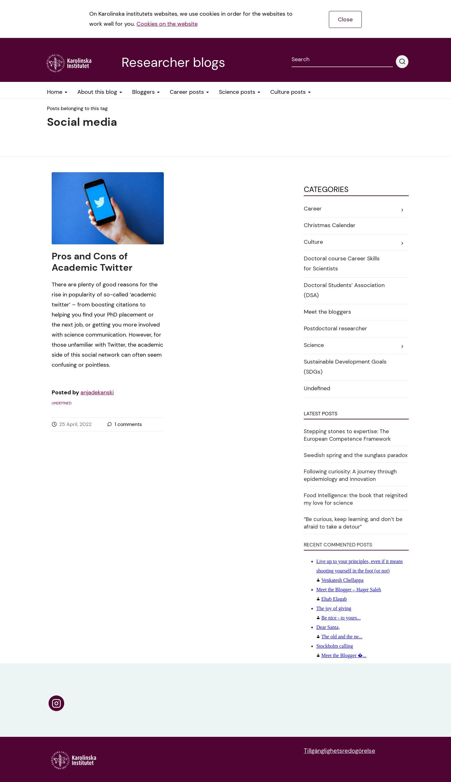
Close (345, 19)
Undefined (61, 403)
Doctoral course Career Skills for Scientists (342, 263)
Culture (313, 242)
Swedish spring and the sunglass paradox (355, 455)
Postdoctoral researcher (335, 328)
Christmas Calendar (329, 225)
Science (314, 345)
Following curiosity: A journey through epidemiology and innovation (350, 475)
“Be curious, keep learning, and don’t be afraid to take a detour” (353, 523)
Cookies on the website (167, 24)
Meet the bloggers (327, 312)
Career (313, 208)
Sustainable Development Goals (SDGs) (345, 366)
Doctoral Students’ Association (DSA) (344, 290)
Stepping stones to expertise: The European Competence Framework (347, 435)
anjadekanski (97, 392)
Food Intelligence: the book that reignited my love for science (355, 499)
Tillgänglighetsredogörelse (339, 751)
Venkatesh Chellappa (359, 571)
